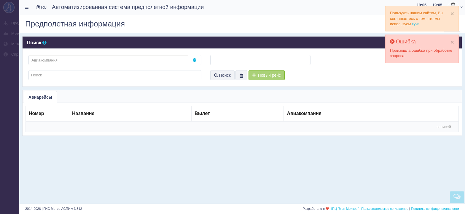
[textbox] (108, 59)
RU (41, 7)
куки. (416, 24)
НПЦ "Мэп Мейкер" (344, 208)
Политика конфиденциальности (435, 208)
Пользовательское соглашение (384, 208)
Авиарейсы (40, 97)
